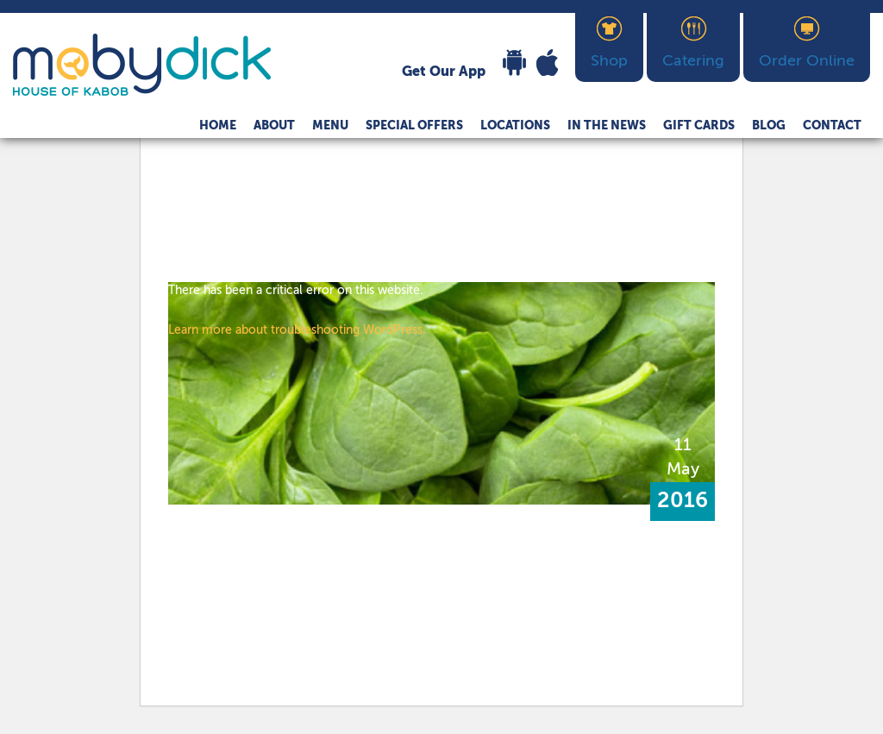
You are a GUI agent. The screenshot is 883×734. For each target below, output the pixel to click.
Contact (832, 126)
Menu (330, 126)
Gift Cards (699, 126)
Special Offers (414, 126)
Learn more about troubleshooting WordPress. (297, 330)
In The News (606, 126)
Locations (515, 126)
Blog (769, 126)
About (274, 126)
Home (217, 126)
